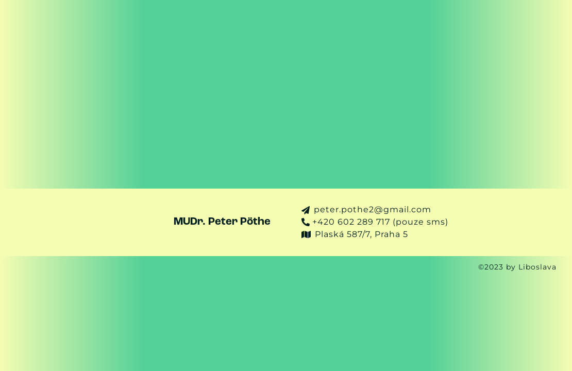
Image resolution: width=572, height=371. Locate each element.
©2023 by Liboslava (521, 267)
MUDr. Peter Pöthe (222, 221)
